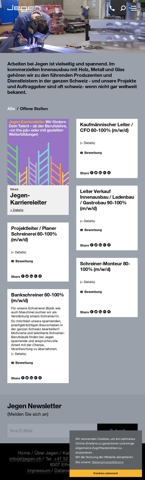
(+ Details (87, 143)
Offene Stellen (34, 108)
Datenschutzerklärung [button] (107, 462)
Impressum (38, 470)
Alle (11, 108)
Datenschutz (67, 470)
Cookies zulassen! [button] (105, 473)
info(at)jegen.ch (25, 458)
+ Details (16, 210)
